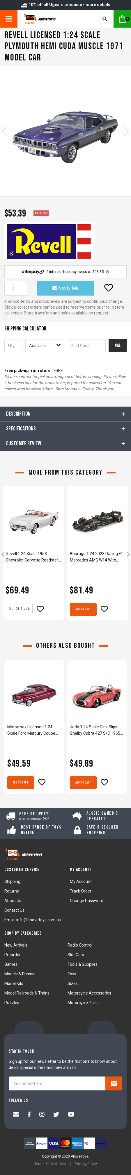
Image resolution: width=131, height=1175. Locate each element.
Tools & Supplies (83, 964)
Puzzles (11, 1002)
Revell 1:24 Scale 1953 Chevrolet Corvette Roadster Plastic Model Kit (32, 557)
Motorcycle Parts (83, 1002)
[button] (108, 287)
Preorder (12, 954)
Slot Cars (76, 954)
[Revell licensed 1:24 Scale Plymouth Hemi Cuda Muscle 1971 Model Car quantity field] (15, 288)
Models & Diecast (20, 974)
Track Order (80, 891)
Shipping (12, 881)
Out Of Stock (19, 609)
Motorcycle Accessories (89, 993)
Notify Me (65, 288)
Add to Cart (83, 609)
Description (18, 413)
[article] (33, 555)
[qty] (13, 345)
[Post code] (86, 345)
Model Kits (13, 983)
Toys (72, 974)
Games (10, 964)
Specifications (21, 428)
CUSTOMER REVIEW (23, 443)
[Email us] (16, 1115)
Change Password (86, 900)
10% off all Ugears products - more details (65, 4)
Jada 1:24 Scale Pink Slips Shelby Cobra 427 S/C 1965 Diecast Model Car (95, 730)
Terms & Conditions (50, 1164)
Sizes (73, 983)
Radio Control (80, 945)
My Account (81, 881)
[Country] (44, 345)
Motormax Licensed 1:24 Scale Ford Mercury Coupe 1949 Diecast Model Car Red (33, 730)
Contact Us (14, 910)
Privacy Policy (86, 1164)
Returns (11, 891)
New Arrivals (15, 945)
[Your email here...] (57, 1083)
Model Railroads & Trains (26, 993)
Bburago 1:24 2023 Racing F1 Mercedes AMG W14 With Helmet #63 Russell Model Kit (96, 557)
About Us (12, 900)
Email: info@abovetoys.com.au (32, 920)
